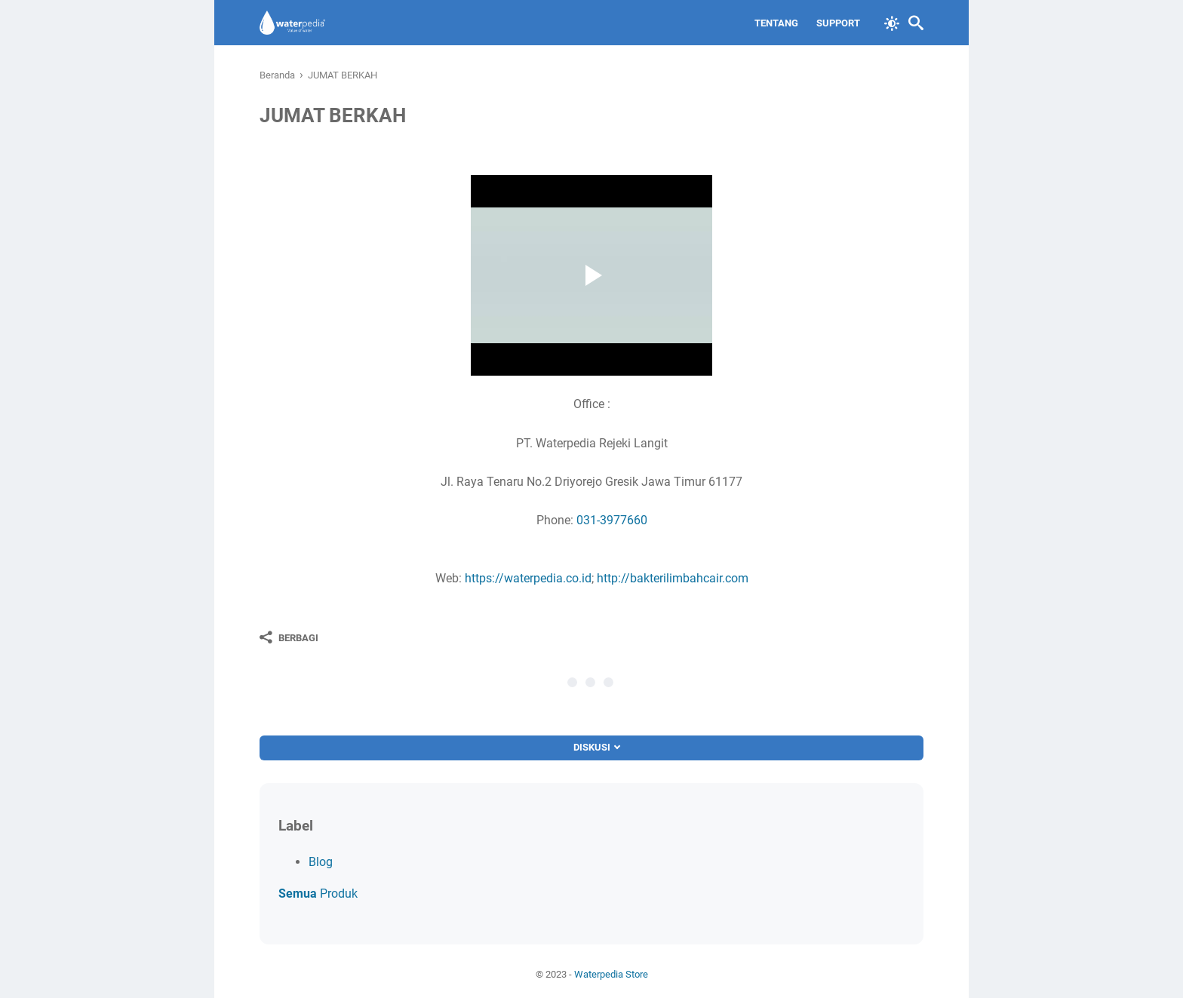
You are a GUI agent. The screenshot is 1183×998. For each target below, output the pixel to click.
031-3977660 (611, 520)
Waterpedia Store (611, 974)
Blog (321, 862)
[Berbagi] (289, 637)
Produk (318, 893)
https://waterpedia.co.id (528, 578)
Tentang (776, 23)
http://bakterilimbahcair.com (672, 578)
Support (838, 23)
